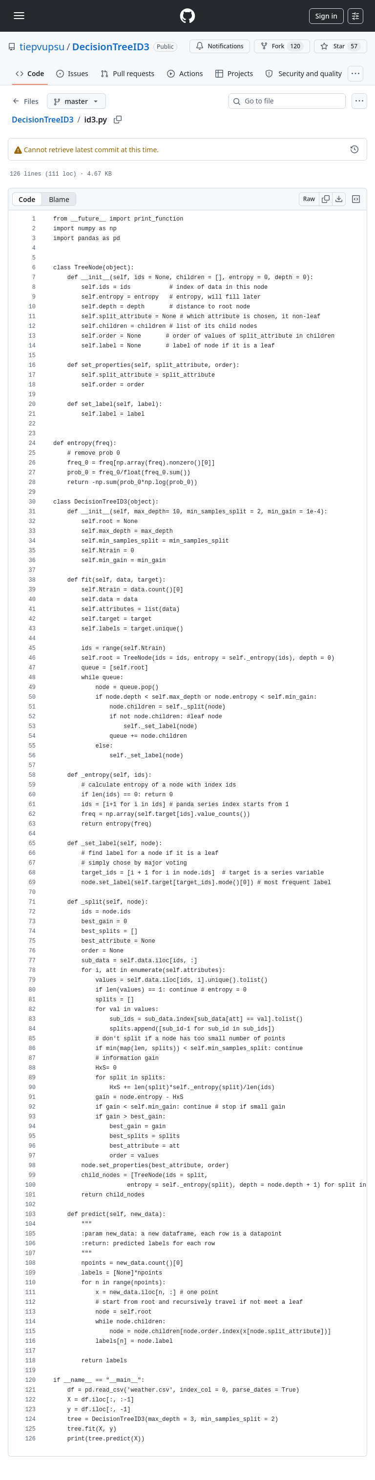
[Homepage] (187, 16)
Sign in (326, 15)
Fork (282, 46)
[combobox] (291, 101)
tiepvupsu (42, 46)
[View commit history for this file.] (354, 149)
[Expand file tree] (25, 101)
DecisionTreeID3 (110, 46)
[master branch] (76, 101)
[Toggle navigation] (19, 15)
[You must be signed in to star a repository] (340, 46)
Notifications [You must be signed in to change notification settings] (219, 46)
